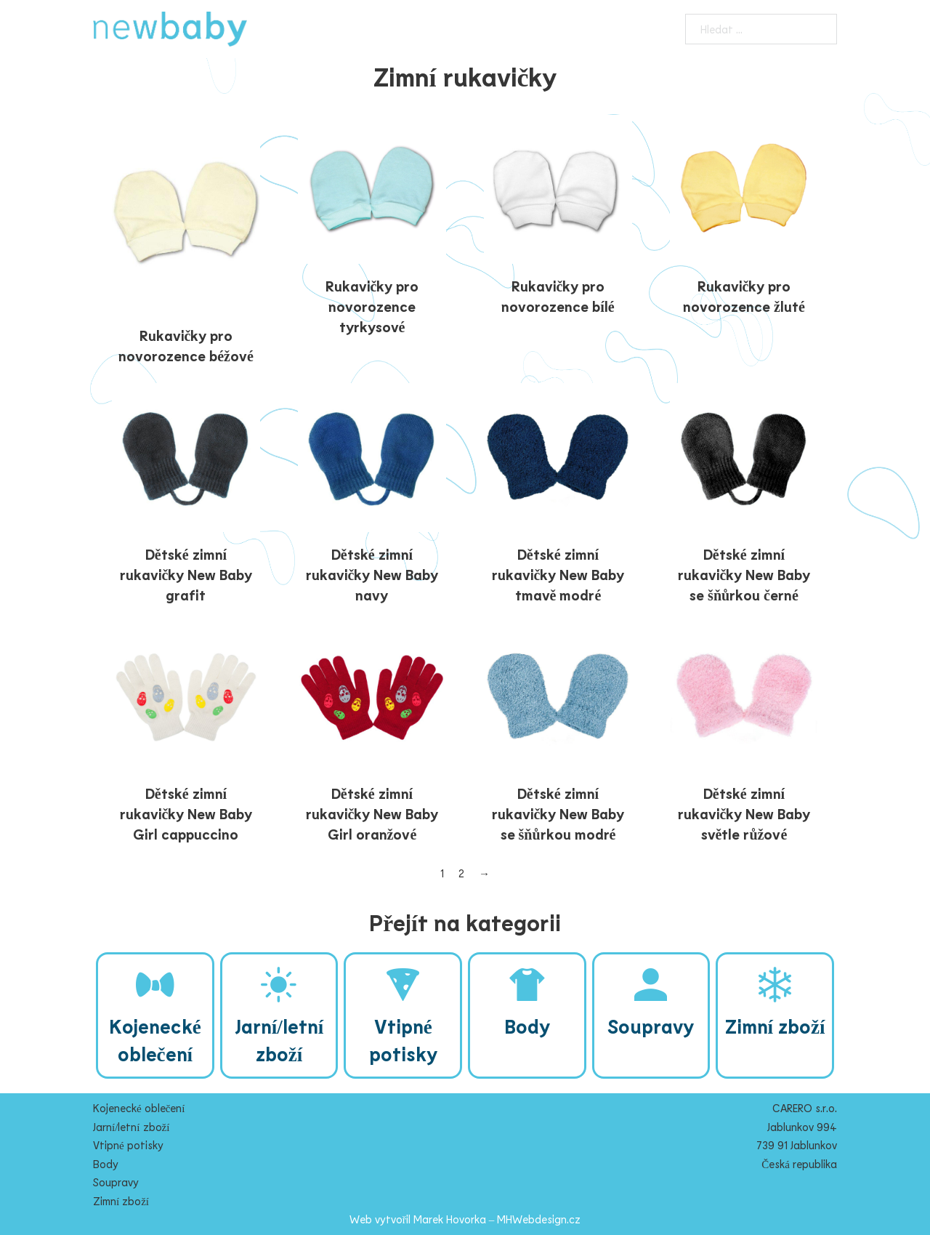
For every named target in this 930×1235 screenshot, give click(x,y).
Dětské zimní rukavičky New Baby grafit (186, 574)
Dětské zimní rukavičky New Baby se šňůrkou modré (558, 813)
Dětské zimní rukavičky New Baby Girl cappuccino (186, 813)
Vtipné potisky (128, 1144)
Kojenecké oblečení (139, 1107)
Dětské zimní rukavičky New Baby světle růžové (744, 813)
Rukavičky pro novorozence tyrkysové (372, 306)
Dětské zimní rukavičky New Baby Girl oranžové (372, 813)
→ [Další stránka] (484, 873)
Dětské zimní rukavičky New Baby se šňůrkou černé (744, 574)
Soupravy (116, 1181)
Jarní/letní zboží (131, 1126)
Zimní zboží (121, 1200)
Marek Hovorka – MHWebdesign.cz (497, 1219)
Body (105, 1163)
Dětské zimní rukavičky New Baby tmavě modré (558, 574)
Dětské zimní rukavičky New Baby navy (372, 574)
